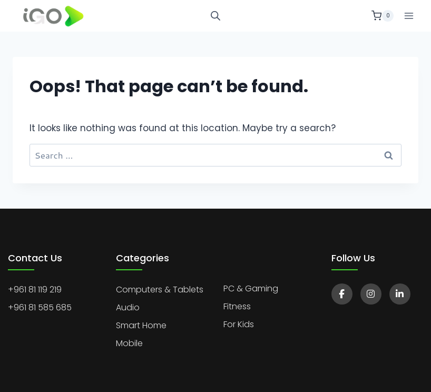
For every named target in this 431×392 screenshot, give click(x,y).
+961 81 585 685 (40, 307)
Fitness (237, 306)
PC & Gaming (250, 288)
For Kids (238, 324)
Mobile (129, 343)
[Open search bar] (215, 16)
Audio (128, 307)
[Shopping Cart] (382, 16)
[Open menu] (408, 15)
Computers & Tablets (159, 289)
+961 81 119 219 (35, 289)
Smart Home (141, 325)
